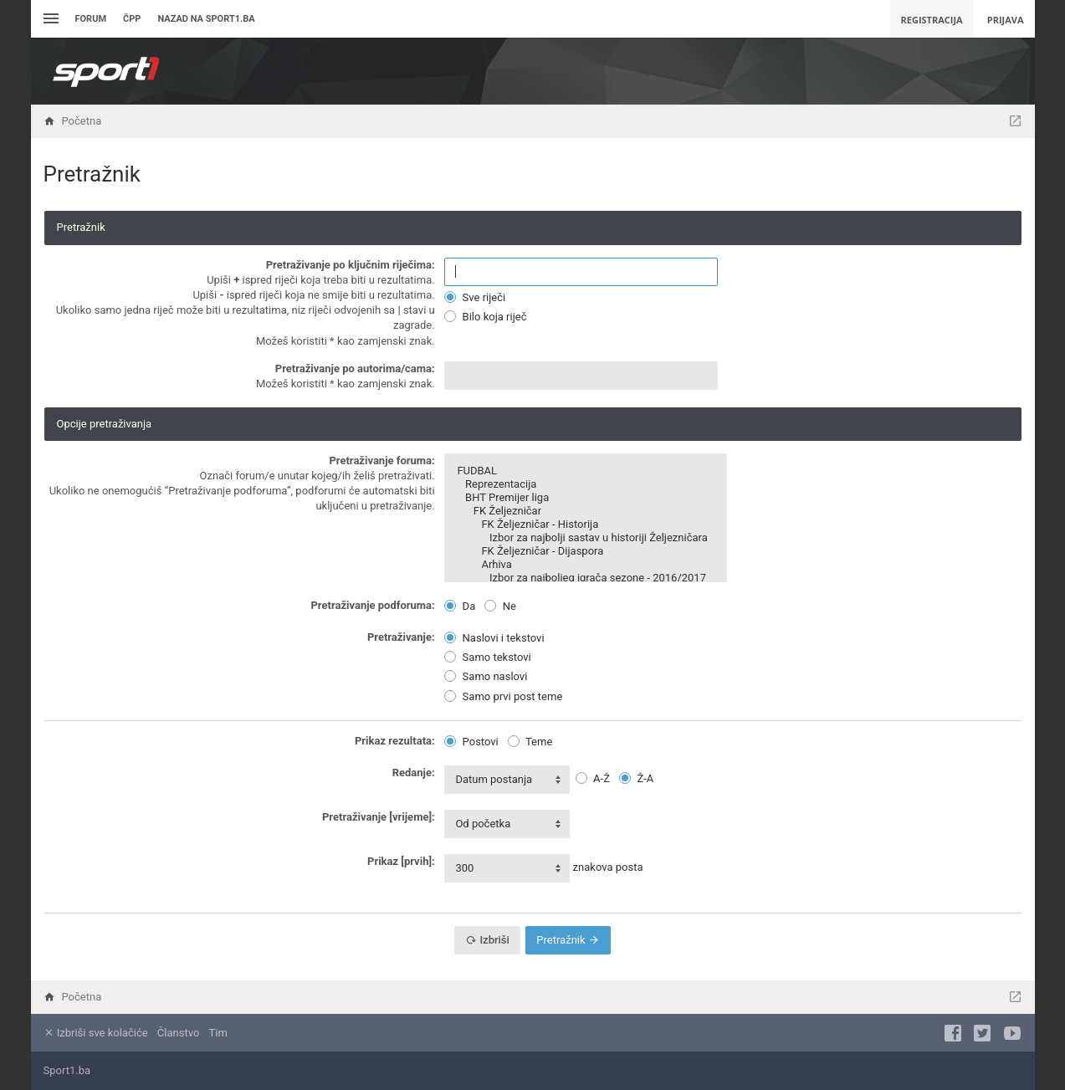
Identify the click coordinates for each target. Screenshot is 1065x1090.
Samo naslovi (485, 676)
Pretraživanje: (401, 637)
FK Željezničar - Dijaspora (585, 551)
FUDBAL (585, 471)
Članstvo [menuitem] (178, 1032)
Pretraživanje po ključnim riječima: (350, 264)
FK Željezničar (585, 511)
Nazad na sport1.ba (205, 18)
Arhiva (585, 564)
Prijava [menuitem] (1005, 19)
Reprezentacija (585, 484)
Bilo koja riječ (485, 316)
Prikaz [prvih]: (401, 861)
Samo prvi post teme (503, 696)
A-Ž (593, 778)
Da (459, 606)
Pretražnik (567, 940)
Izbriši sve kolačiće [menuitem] (96, 1033)
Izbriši (487, 940)
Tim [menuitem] (218, 1032)
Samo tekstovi (487, 657)
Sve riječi (474, 297)
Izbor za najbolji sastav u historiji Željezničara (585, 538)
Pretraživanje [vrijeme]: (378, 817)
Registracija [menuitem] (932, 19)
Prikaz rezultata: (395, 740)
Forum (91, 18)
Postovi (471, 741)
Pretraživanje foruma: (381, 460)
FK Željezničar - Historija (585, 524)
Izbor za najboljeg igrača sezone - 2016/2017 (585, 578)
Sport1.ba (67, 1070)
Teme (530, 741)
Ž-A (636, 778)
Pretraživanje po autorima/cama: (355, 368)
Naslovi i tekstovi (494, 638)
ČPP (132, 18)
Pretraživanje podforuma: (372, 605)
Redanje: (413, 772)
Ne (499, 606)
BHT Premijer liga (585, 497)
